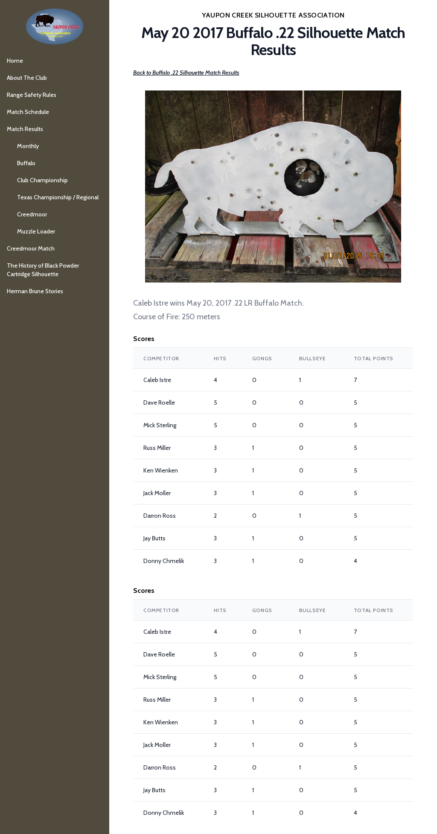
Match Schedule (28, 112)
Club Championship (42, 180)
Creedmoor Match (31, 248)
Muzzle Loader (36, 231)
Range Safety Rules (31, 95)
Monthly (28, 146)
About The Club (27, 78)
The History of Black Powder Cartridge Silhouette (43, 270)
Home (15, 60)
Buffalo (26, 163)
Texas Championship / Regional (58, 197)
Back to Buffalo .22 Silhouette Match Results (186, 72)
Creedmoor (32, 214)
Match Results (25, 129)
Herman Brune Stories (35, 291)
